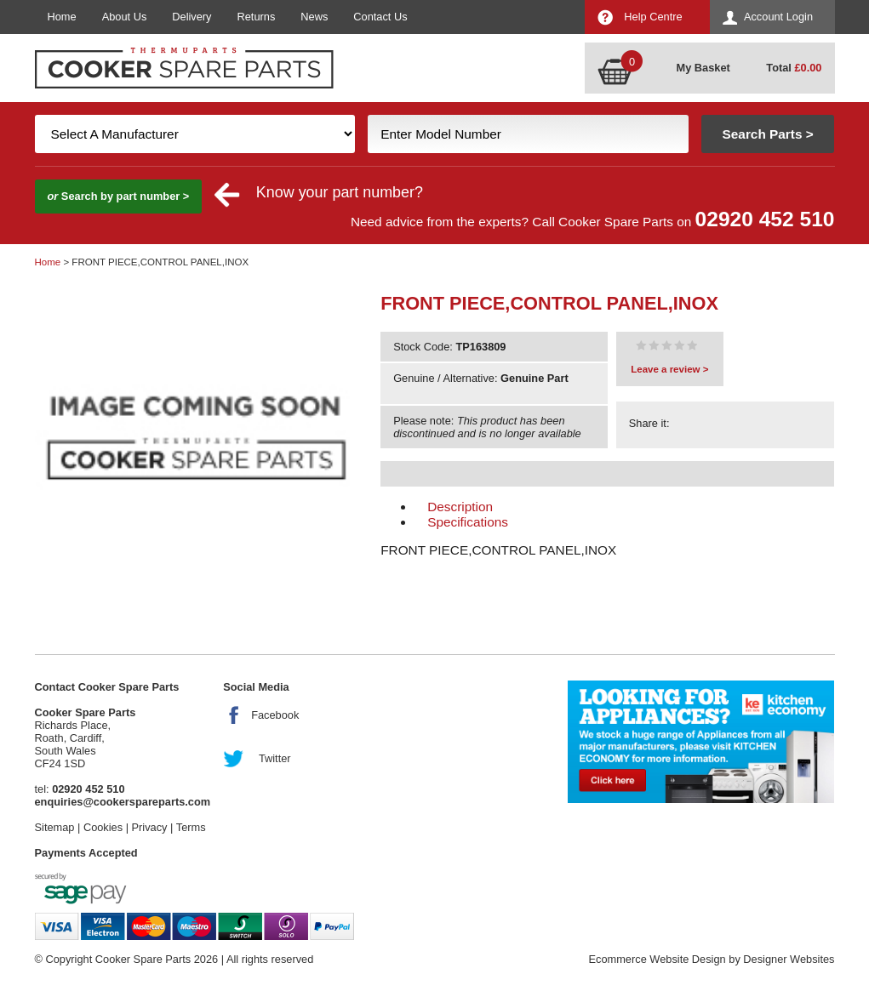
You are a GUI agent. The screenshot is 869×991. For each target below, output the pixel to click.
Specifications (467, 522)
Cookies (103, 827)
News (314, 16)
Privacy (150, 827)
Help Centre (653, 16)
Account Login (778, 16)
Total (793, 67)
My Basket (703, 67)
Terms (191, 827)
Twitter (275, 758)
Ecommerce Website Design (656, 959)
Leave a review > (669, 369)
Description (460, 506)
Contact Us (380, 16)
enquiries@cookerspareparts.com (123, 801)
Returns (256, 16)
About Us (124, 16)
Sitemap (55, 827)
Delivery (191, 16)
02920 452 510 (765, 219)
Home (62, 16)
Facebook (275, 715)
